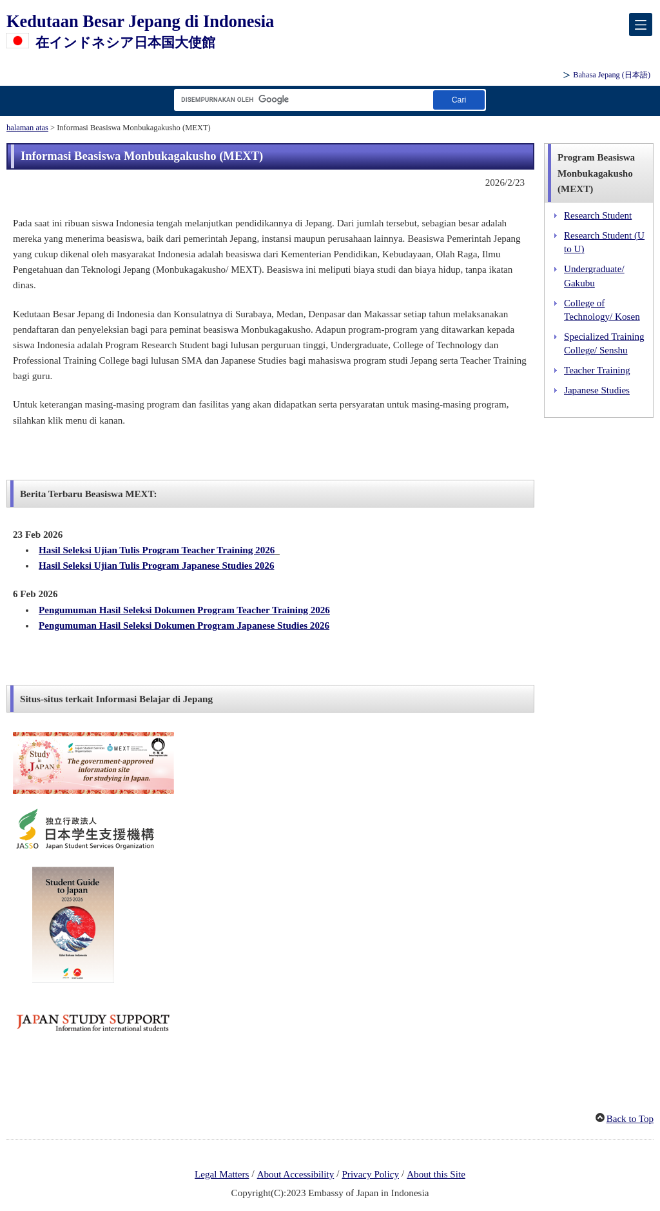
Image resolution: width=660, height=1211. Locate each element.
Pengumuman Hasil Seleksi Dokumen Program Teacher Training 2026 (184, 610)
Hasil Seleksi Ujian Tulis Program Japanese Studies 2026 (156, 565)
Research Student (598, 215)
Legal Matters (222, 1174)
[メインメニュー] (640, 24)
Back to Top (630, 1119)
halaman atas (27, 127)
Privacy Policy (370, 1174)
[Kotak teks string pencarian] (301, 99)
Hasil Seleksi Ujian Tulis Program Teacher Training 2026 (157, 550)
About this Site (436, 1174)
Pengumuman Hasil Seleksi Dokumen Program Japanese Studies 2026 (184, 625)
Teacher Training (597, 370)
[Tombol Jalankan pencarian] (459, 99)
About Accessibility (296, 1174)
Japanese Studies (597, 390)
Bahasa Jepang (611, 74)
